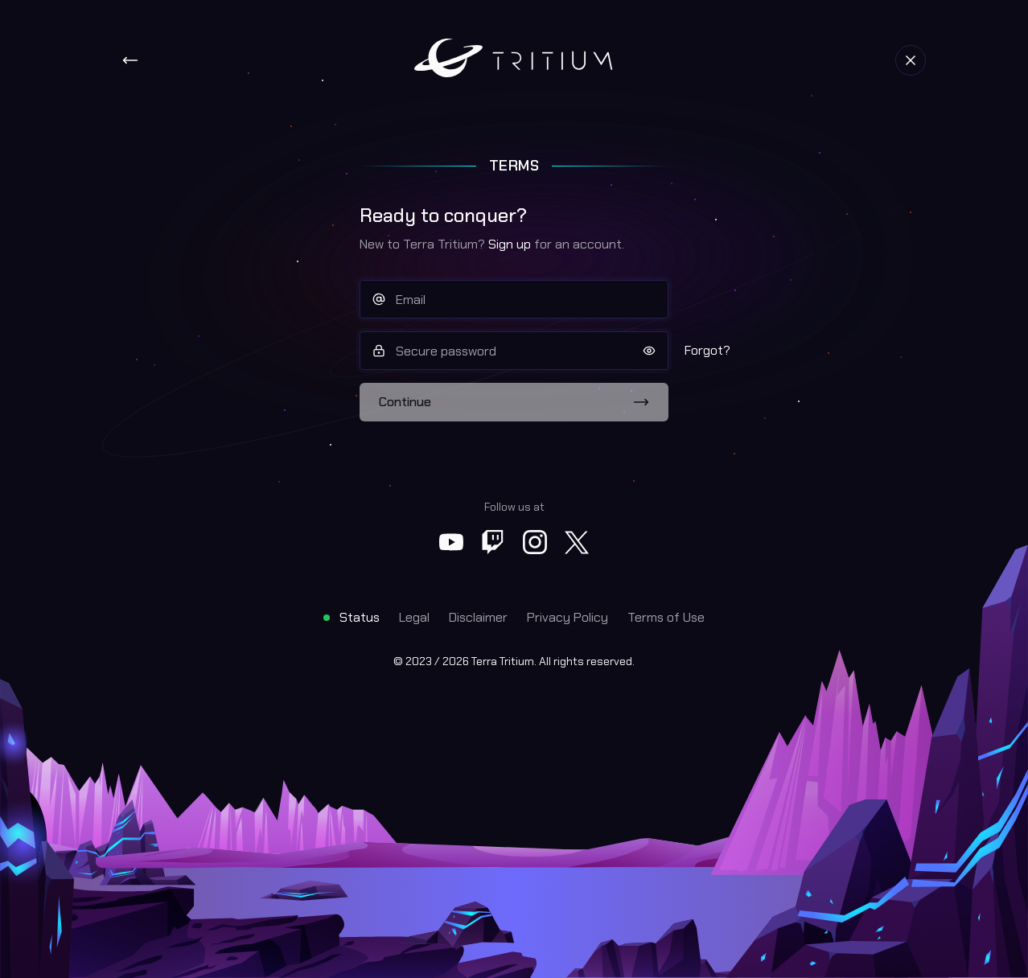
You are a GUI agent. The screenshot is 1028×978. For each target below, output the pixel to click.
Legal (414, 617)
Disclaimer (478, 617)
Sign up (509, 244)
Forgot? (707, 350)
